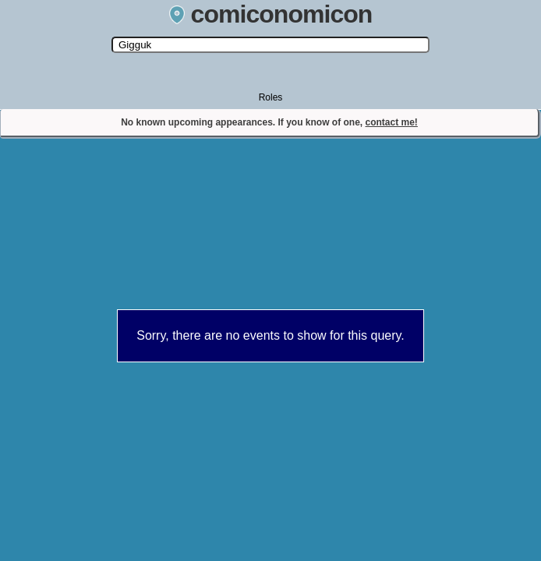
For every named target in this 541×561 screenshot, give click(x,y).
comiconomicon (271, 14)
